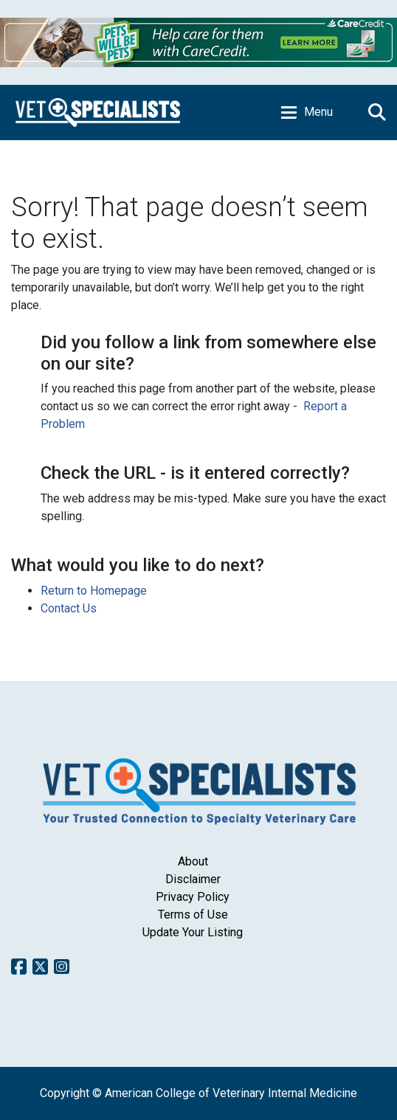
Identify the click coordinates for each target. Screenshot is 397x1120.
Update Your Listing (192, 932)
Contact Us (69, 608)
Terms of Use (193, 915)
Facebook (19, 966)
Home (97, 112)
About (193, 861)
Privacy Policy (192, 897)
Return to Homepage (94, 591)
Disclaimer (193, 879)
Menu (318, 112)
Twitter (40, 966)
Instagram (61, 966)
